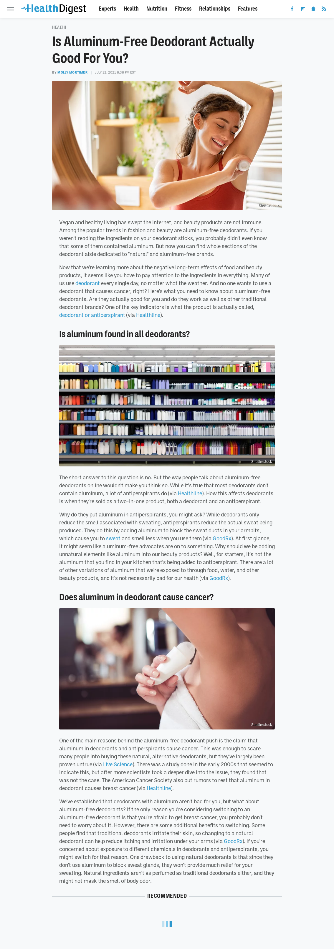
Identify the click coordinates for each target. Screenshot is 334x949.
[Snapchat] (313, 10)
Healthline (148, 315)
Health (131, 8)
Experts (107, 8)
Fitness (183, 8)
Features (247, 8)
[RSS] (324, 10)
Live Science (118, 764)
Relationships (214, 8)
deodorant (87, 283)
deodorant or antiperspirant (92, 315)
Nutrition (156, 8)
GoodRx (222, 538)
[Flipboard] (303, 10)
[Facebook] (292, 10)
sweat (113, 538)
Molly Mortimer (72, 72)
